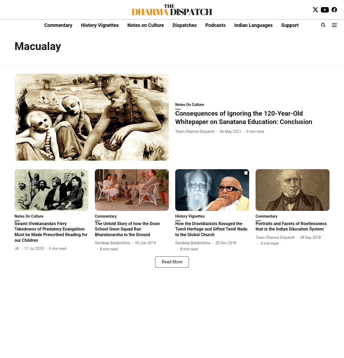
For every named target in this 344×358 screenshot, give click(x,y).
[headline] (252, 117)
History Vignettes (100, 25)
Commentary (58, 25)
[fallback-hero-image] (92, 117)
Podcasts (215, 25)
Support (290, 25)
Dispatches (185, 25)
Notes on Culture (145, 25)
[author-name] (196, 131)
